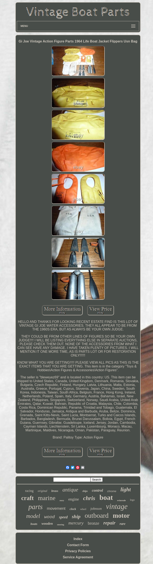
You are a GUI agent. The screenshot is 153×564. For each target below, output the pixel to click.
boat (106, 497)
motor (121, 515)
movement (56, 508)
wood (49, 517)
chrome (111, 491)
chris (89, 498)
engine (73, 499)
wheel (83, 509)
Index (78, 539)
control (97, 490)
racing (29, 491)
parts (35, 507)
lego (132, 499)
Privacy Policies (78, 551)
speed (63, 517)
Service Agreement (78, 557)
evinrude (121, 500)
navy (62, 500)
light (125, 489)
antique (70, 490)
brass (54, 491)
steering (60, 524)
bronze (93, 523)
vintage (117, 506)
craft (27, 498)
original (42, 491)
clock (73, 509)
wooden (47, 524)
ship (76, 516)
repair (109, 523)
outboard (97, 515)
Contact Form (78, 545)
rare (123, 524)
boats (33, 524)
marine (46, 497)
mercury (76, 523)
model (33, 516)
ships (85, 491)
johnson (96, 509)
